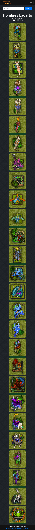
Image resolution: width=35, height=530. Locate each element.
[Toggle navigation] (31, 2)
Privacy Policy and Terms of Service (17, 529)
